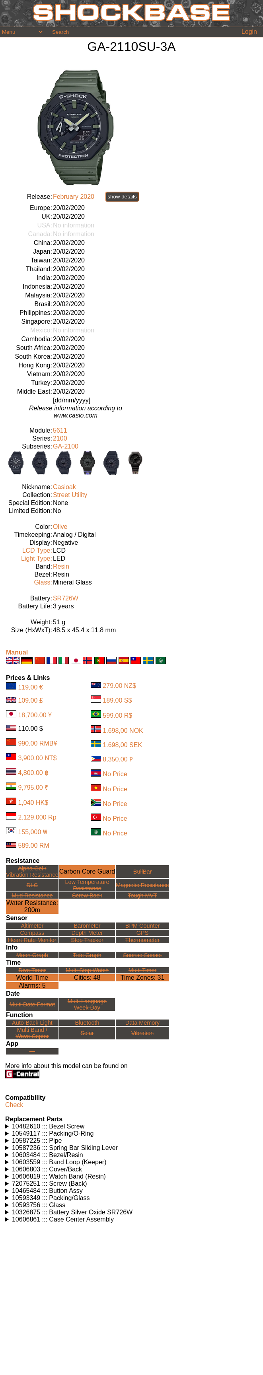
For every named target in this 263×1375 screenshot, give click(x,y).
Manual (17, 652)
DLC (32, 885)
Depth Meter (87, 933)
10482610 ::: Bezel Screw (48, 1126)
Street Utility (70, 494)
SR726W (65, 598)
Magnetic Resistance (142, 885)
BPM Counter (142, 925)
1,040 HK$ (33, 802)
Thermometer (142, 940)
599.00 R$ (117, 715)
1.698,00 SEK (122, 745)
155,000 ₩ (32, 832)
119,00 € (30, 687)
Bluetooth (87, 1023)
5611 (60, 430)
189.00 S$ (117, 700)
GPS (142, 933)
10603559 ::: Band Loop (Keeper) (59, 1162)
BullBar (142, 871)
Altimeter (32, 925)
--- (32, 1051)
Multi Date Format (32, 1004)
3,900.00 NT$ (37, 758)
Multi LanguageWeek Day (87, 1004)
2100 (60, 438)
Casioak (64, 487)
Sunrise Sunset (142, 955)
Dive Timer (32, 970)
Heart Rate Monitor (32, 940)
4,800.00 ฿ (33, 772)
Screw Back (87, 895)
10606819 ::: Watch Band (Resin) (59, 1176)
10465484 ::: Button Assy (47, 1190)
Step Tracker (87, 940)
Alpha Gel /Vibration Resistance (32, 871)
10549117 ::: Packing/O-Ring (53, 1133)
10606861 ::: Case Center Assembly (63, 1219)
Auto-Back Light (32, 1023)
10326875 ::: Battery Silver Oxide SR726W (72, 1212)
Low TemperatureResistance (87, 885)
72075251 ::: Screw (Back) (49, 1183)
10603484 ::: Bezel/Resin (47, 1155)
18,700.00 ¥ (35, 715)
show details (121, 197)
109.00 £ (30, 700)
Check (14, 1104)
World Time (32, 977)
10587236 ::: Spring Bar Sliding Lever (65, 1147)
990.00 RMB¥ (37, 743)
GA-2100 (65, 446)
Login (249, 31)
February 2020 (73, 196)
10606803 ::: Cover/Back (47, 1169)
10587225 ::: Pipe (37, 1140)
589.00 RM (33, 845)
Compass (32, 933)
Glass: (43, 582)
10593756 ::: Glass (38, 1205)
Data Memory (142, 1023)
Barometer (87, 925)
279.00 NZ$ (119, 685)
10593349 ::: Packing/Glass (51, 1197)
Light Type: (36, 558)
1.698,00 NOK (123, 730)
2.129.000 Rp (37, 817)
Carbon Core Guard (87, 871)
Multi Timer (142, 970)
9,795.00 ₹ (33, 787)
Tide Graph (87, 955)
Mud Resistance (32, 895)
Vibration (142, 1033)
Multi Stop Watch (87, 970)
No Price (115, 774)
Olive (60, 526)
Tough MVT (142, 895)
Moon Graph (32, 955)
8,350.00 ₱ (118, 759)
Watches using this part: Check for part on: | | (132, 1126)
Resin (61, 566)
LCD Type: (37, 550)
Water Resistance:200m (32, 906)
